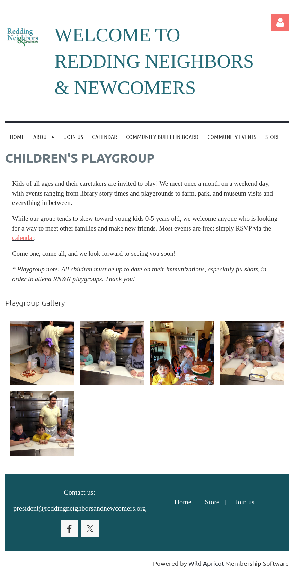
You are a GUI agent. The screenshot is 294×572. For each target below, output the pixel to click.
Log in (280, 22)
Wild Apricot (206, 563)
